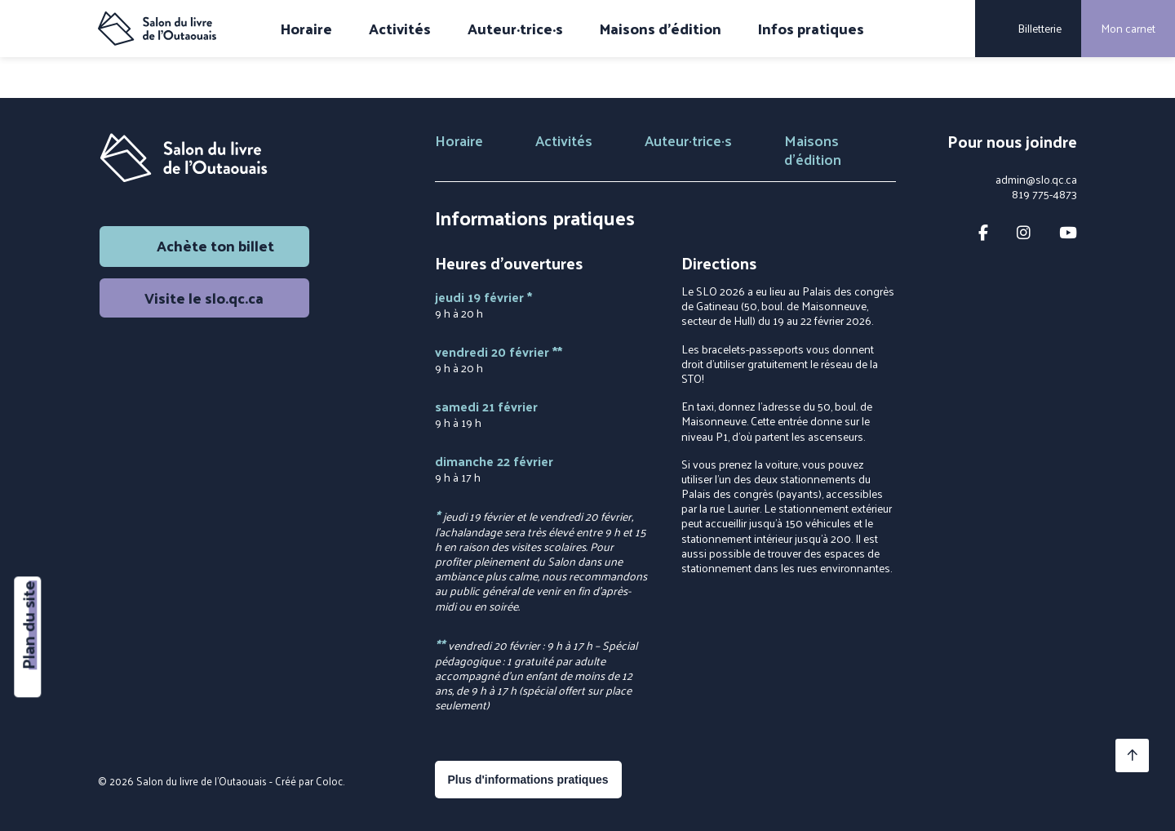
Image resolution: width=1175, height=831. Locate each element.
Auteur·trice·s (515, 29)
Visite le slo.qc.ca (204, 297)
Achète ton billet (204, 245)
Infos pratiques (811, 29)
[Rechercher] (951, 28)
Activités (400, 29)
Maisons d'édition (660, 29)
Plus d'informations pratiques (528, 779)
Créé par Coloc (309, 780)
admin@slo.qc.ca (1036, 179)
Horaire (306, 29)
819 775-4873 (1044, 194)
